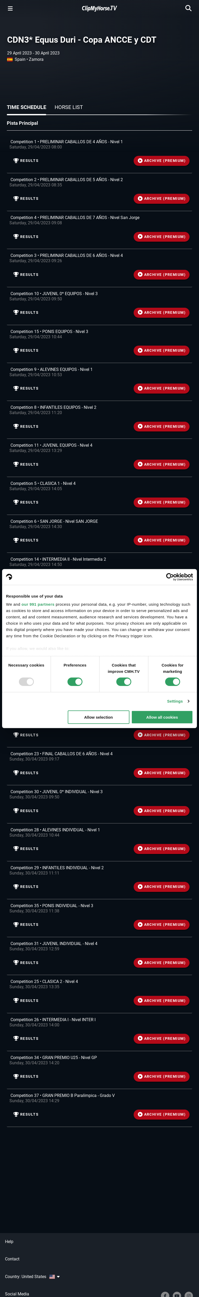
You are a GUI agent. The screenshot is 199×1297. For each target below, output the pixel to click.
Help (9, 1241)
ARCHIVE (162, 160)
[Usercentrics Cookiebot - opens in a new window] (170, 577)
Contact (12, 1258)
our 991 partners (38, 604)
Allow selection (98, 717)
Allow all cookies (162, 717)
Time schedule (26, 107)
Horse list (69, 107)
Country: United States (32, 1276)
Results (26, 160)
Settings (175, 701)
